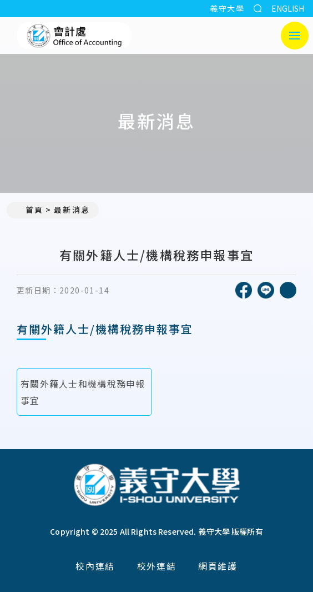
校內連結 (94, 566)
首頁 (29, 209)
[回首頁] (156, 486)
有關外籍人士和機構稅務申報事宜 (83, 392)
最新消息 (71, 209)
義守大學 (227, 8)
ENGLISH (287, 8)
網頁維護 (217, 566)
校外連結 (156, 566)
